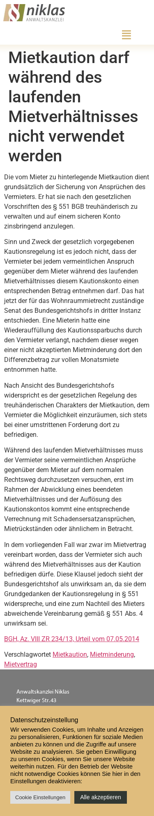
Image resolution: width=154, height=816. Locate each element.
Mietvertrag (20, 664)
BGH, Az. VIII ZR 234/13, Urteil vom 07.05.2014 (71, 639)
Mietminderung (112, 654)
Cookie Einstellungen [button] (40, 797)
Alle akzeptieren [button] (100, 797)
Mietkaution (70, 654)
